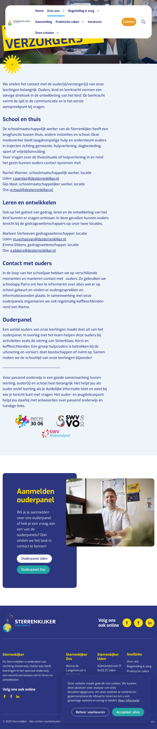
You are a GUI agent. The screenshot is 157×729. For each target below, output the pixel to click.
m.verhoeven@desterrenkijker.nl (39, 239)
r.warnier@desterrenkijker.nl (36, 178)
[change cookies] (90, 712)
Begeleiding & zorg (139, 666)
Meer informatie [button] (128, 700)
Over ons (133, 661)
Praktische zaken (138, 671)
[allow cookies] (128, 712)
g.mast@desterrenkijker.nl (31, 189)
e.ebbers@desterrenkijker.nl (33, 250)
